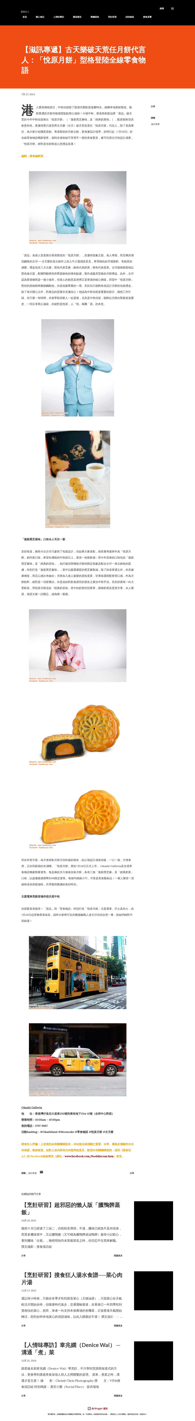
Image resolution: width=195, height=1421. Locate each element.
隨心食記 (38, 17)
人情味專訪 (56, 17)
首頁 (23, 17)
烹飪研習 (110, 17)
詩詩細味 (128, 17)
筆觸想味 (93, 17)
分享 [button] (153, 106)
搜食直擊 (145, 17)
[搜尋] (162, 8)
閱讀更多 (118, 1255)
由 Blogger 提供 (97, 1408)
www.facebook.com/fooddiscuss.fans (89, 1156)
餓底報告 (75, 17)
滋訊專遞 (163, 17)
